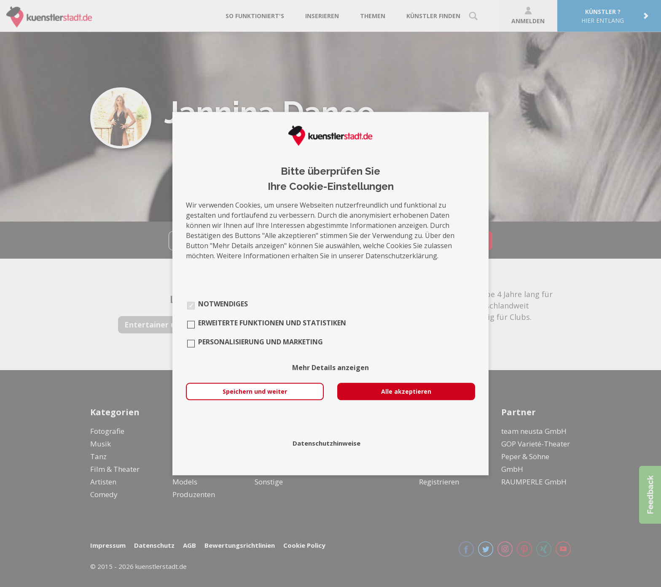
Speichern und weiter (255, 391)
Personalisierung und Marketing (260, 341)
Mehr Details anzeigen (330, 367)
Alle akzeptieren (406, 391)
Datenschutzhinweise (326, 443)
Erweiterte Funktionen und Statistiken (272, 322)
